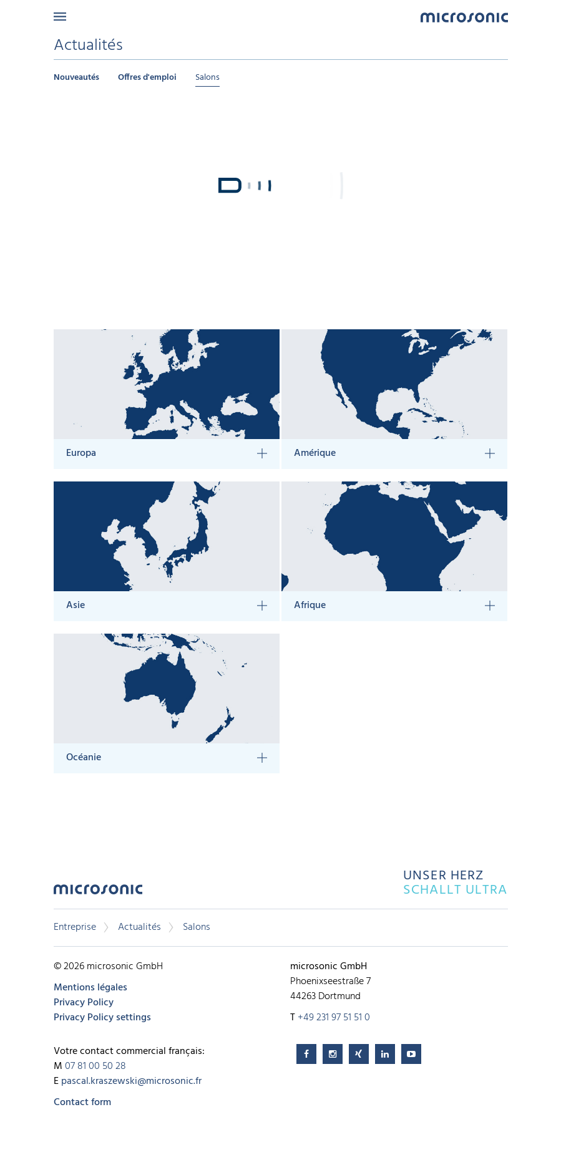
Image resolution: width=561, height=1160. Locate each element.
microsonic (98, 892)
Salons (207, 77)
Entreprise (75, 927)
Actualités (139, 927)
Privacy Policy (84, 1003)
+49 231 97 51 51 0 (334, 1018)
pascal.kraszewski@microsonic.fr (131, 1081)
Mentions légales (90, 988)
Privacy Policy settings (102, 1018)
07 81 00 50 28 (95, 1066)
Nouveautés (76, 77)
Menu (60, 16)
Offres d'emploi (147, 77)
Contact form (82, 1103)
